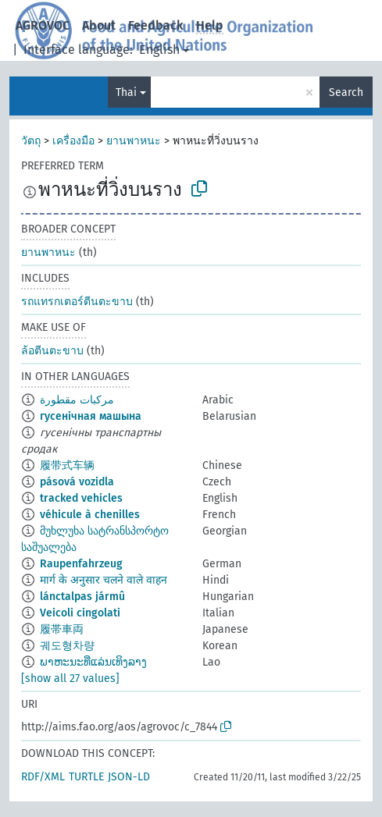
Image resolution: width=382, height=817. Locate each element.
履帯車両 (62, 629)
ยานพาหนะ (133, 140)
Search (346, 92)
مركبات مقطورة (77, 400)
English (159, 49)
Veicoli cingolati (80, 613)
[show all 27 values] (70, 678)
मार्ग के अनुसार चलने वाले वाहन (103, 580)
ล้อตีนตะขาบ (52, 350)
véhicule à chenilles (90, 514)
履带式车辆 (67, 465)
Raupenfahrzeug (81, 563)
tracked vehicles (81, 498)
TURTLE (86, 776)
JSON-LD (129, 776)
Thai (126, 92)
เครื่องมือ (73, 140)
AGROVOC (43, 25)
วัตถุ (31, 140)
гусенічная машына (90, 416)
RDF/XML (43, 776)
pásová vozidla (77, 481)
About (99, 25)
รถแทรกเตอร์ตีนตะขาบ (77, 301)
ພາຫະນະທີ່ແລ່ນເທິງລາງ (93, 662)
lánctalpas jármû (82, 596)
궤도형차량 (67, 645)
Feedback (156, 25)
